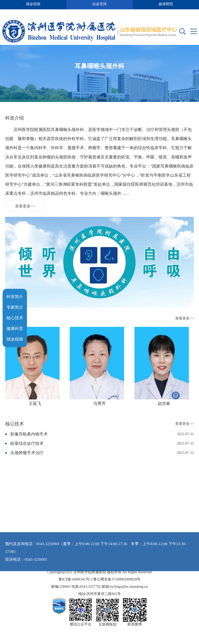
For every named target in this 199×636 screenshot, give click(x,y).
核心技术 (14, 318)
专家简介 (14, 307)
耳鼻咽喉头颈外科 (99, 67)
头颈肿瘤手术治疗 (27, 461)
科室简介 (14, 296)
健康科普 (14, 328)
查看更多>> (25, 214)
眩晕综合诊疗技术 (27, 451)
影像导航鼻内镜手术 (29, 442)
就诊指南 (14, 339)
